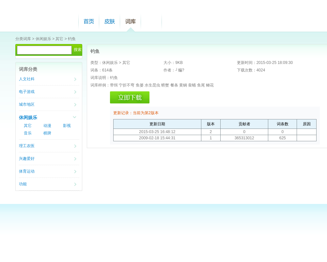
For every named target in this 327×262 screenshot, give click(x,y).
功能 (23, 184)
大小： (169, 62)
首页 (89, 21)
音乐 (28, 133)
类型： (96, 62)
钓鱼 (72, 39)
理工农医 (27, 146)
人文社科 (27, 79)
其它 (59, 39)
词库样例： (100, 85)
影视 (67, 125)
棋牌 (47, 133)
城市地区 (27, 104)
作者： (169, 70)
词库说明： (100, 77)
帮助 (151, 21)
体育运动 (27, 171)
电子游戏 (27, 91)
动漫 (47, 125)
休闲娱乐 (43, 39)
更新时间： (247, 62)
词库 (130, 21)
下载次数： (247, 70)
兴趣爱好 (27, 158)
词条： (96, 70)
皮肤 (109, 21)
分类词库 (23, 39)
